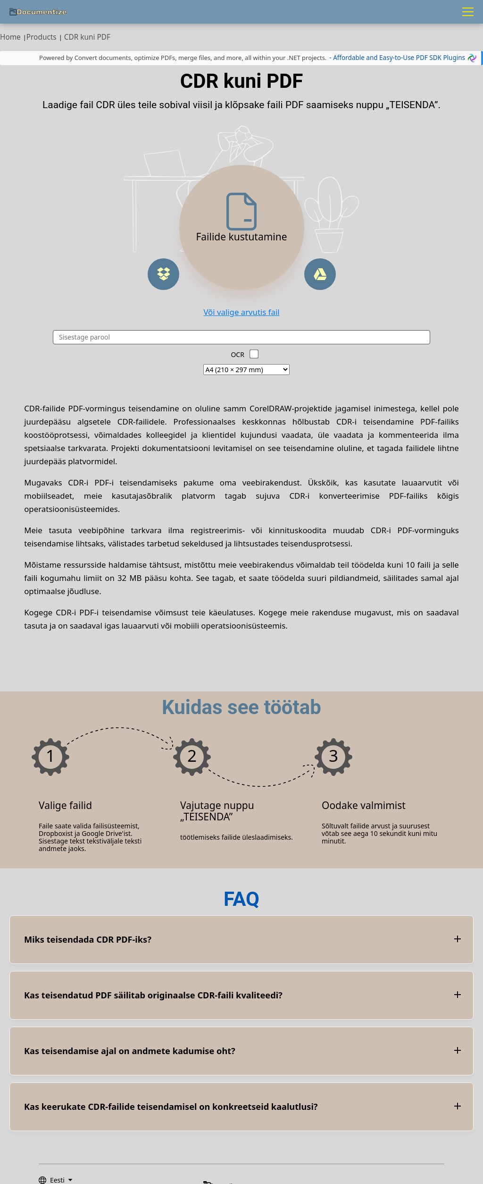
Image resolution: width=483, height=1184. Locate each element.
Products (41, 37)
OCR (237, 354)
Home (10, 37)
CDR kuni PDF (87, 37)
